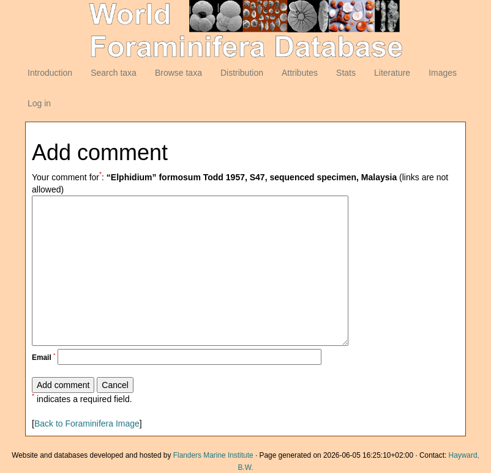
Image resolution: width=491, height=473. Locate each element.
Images (443, 73)
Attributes (300, 73)
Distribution (241, 73)
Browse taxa (178, 73)
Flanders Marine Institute (213, 455)
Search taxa (114, 73)
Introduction (50, 73)
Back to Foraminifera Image (87, 423)
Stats (346, 73)
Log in (39, 103)
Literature (392, 73)
